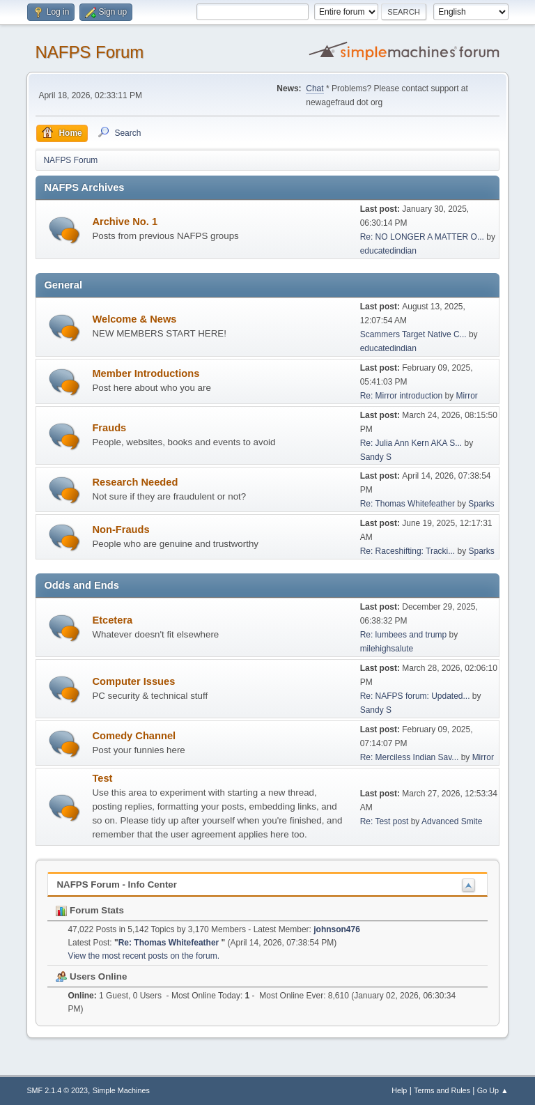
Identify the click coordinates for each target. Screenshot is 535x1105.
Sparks (481, 504)
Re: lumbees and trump (403, 635)
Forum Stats (89, 910)
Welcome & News (134, 319)
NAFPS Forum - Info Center (116, 884)
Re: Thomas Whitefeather (409, 504)
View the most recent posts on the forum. (143, 956)
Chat (314, 88)
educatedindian (388, 251)
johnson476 (336, 929)
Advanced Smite (451, 821)
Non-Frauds (120, 529)
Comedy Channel (134, 735)
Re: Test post (384, 821)
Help (399, 1090)
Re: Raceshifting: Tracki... (408, 551)
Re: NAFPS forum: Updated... (415, 696)
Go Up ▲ (493, 1090)
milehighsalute (387, 649)
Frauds (109, 427)
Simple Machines (121, 1090)
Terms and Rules (442, 1090)
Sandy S (375, 457)
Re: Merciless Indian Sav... (409, 757)
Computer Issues (133, 681)
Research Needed (135, 482)
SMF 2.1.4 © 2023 (57, 1090)
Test (102, 778)
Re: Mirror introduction (402, 396)
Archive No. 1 (124, 221)
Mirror (467, 396)
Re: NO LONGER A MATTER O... (422, 237)
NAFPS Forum (89, 51)
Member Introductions (145, 373)
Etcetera (112, 620)
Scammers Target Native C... (413, 334)
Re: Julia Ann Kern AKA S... (411, 443)
